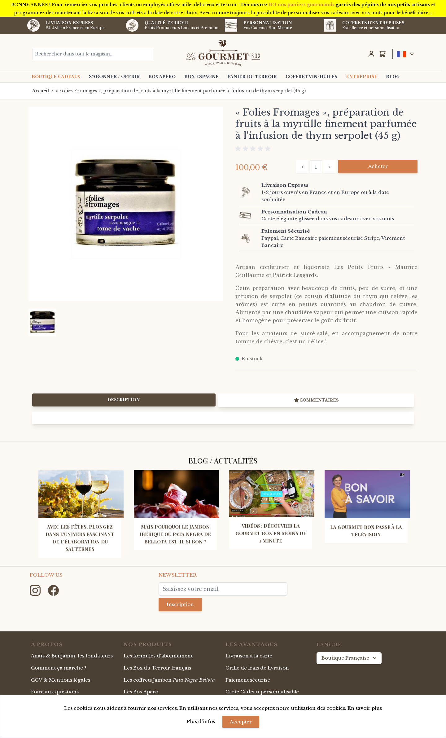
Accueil (40, 91)
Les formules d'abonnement (158, 656)
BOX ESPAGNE (201, 76)
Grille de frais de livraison (257, 668)
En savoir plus (365, 708)
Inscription (180, 604)
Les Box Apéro (141, 692)
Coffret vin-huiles (311, 76)
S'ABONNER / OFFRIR (114, 76)
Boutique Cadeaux (56, 76)
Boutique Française (349, 658)
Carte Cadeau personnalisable (262, 692)
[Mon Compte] (371, 54)
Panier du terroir (252, 76)
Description (123, 400)
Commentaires (316, 400)
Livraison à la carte (248, 656)
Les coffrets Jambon (169, 680)
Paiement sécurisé (247, 680)
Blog (393, 76)
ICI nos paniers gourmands (301, 4)
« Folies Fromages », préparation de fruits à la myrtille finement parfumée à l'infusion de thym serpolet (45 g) (181, 91)
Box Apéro (162, 76)
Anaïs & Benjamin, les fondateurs (72, 656)
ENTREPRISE (361, 76)
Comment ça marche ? (58, 668)
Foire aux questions (55, 692)
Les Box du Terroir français (157, 668)
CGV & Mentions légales (60, 680)
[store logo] (223, 53)
